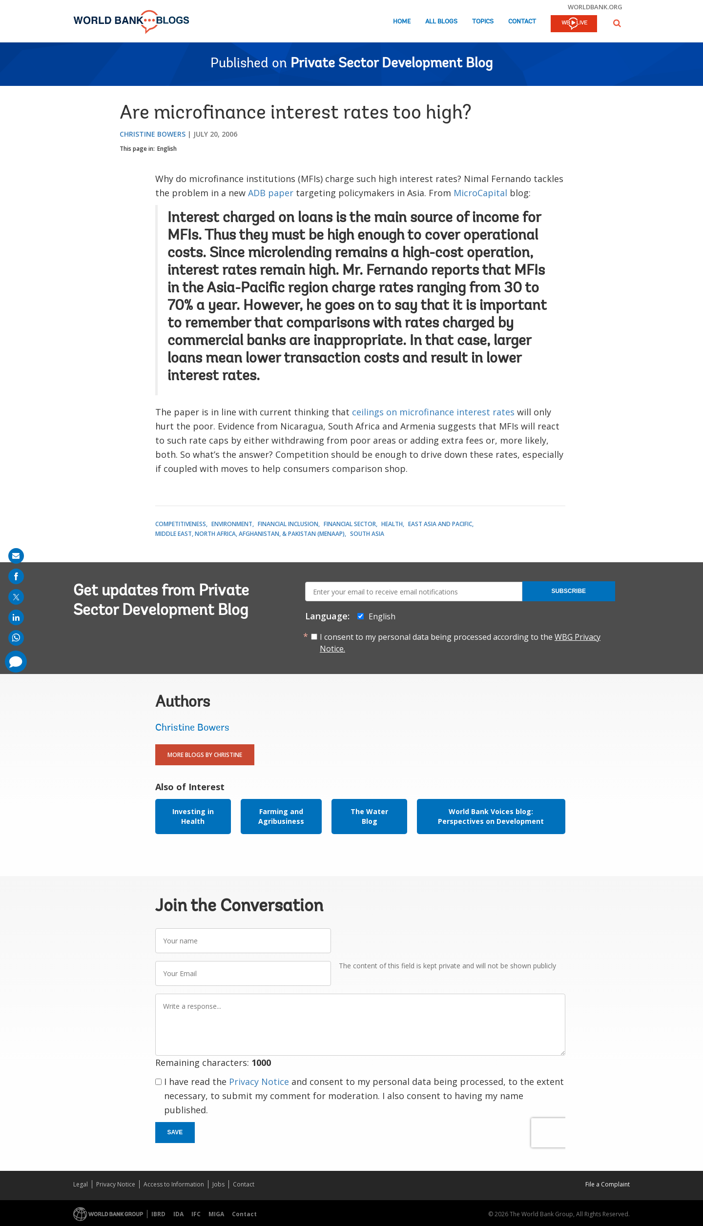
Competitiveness (180, 524)
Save (175, 1132)
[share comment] (16, 662)
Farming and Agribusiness (281, 816)
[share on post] (16, 597)
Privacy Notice (259, 1081)
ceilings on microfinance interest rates (433, 412)
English (167, 148)
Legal (80, 1184)
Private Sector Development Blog (391, 64)
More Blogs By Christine (204, 755)
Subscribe (568, 591)
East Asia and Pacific (440, 524)
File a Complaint (607, 1184)
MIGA (216, 1214)
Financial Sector (350, 524)
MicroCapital (480, 193)
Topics (483, 22)
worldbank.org (595, 7)
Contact (522, 22)
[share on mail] (16, 556)
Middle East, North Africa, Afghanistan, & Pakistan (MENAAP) (250, 534)
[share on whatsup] (16, 638)
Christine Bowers (153, 134)
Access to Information (174, 1184)
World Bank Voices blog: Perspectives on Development (491, 816)
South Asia (367, 534)
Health (392, 524)
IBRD (158, 1214)
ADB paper (270, 193)
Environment (231, 524)
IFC (196, 1214)
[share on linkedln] (16, 617)
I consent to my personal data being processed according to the (460, 643)
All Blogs (441, 22)
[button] (617, 23)
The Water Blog (369, 816)
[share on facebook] (16, 576)
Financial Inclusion (288, 524)
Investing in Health (193, 816)
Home (402, 22)
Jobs (218, 1184)
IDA (178, 1214)
